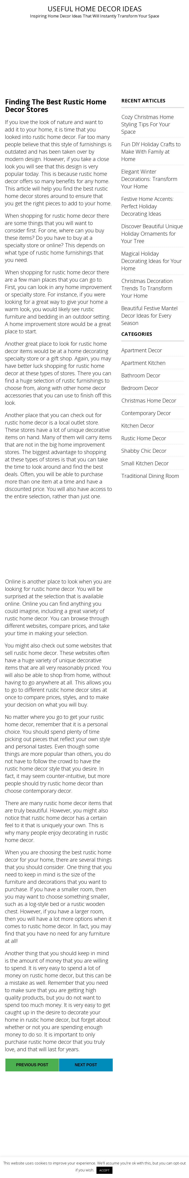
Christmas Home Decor (148, 400)
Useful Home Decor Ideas (94, 8)
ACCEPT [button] (104, 1170)
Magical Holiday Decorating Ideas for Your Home (151, 261)
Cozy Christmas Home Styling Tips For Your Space (147, 124)
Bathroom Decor (140, 375)
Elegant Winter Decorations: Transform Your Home (149, 179)
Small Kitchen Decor (145, 463)
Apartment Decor (141, 350)
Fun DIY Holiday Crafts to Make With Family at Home (151, 151)
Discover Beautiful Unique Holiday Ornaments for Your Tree (152, 233)
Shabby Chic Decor (143, 450)
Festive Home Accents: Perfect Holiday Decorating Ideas (147, 206)
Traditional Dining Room (150, 475)
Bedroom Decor (139, 387)
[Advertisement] (94, 56)
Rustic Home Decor (143, 438)
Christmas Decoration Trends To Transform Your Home (147, 288)
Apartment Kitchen (143, 362)
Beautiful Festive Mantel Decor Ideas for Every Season (149, 315)
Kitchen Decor (137, 425)
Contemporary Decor (146, 413)
